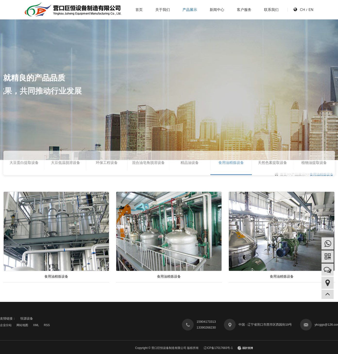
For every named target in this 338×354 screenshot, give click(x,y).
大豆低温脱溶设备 (65, 169)
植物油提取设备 (314, 169)
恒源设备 (26, 318)
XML (36, 325)
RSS (47, 325)
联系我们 (271, 10)
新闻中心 (217, 10)
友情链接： (8, 318)
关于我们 (162, 10)
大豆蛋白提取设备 (24, 169)
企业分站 (6, 325)
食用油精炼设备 (231, 169)
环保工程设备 (107, 169)
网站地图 (22, 325)
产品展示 (189, 10)
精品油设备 (190, 169)
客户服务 (244, 10)
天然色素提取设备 (272, 169)
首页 (139, 10)
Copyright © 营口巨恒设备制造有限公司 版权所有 (167, 348)
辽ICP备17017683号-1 (218, 348)
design (245, 348)
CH (302, 10)
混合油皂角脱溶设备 (148, 169)
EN (310, 10)
